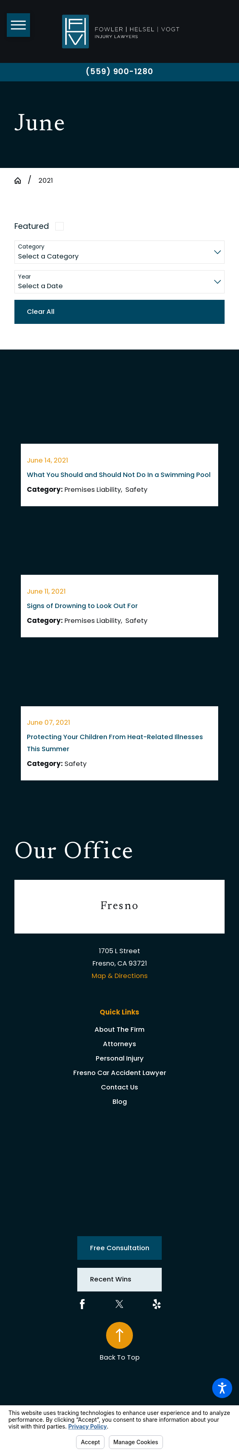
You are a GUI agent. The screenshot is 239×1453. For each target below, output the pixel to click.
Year (24, 276)
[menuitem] (119, 1030)
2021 (45, 180)
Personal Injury (120, 1058)
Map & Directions (120, 975)
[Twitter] (119, 1304)
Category (31, 246)
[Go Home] (21, 180)
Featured (31, 226)
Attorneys (119, 1044)
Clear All (40, 311)
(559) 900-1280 (120, 71)
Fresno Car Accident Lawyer (119, 1072)
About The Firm (119, 1029)
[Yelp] (157, 1304)
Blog (119, 1101)
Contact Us (119, 1087)
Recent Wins (110, 1279)
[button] (222, 1388)
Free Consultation (119, 1248)
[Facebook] (82, 1304)
